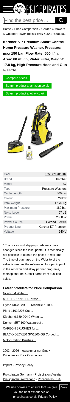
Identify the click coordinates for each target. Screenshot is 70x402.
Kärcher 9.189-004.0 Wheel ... (23, 316)
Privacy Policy (24, 365)
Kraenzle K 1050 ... (43, 305)
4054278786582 (56, 174)
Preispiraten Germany (17, 374)
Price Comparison (26, 29)
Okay (63, 387)
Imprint (7, 365)
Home (7, 29)
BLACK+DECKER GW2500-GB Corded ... (31, 334)
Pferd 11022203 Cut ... (18, 310)
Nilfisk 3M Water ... (15, 293)
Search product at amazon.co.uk (27, 85)
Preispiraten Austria (48, 374)
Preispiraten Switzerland (19, 379)
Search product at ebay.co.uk (25, 93)
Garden (46, 29)
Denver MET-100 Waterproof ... (23, 322)
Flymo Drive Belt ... (15, 305)
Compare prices (16, 78)
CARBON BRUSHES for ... (21, 328)
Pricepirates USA (49, 379)
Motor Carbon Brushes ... (19, 340)
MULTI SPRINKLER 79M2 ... (22, 299)
